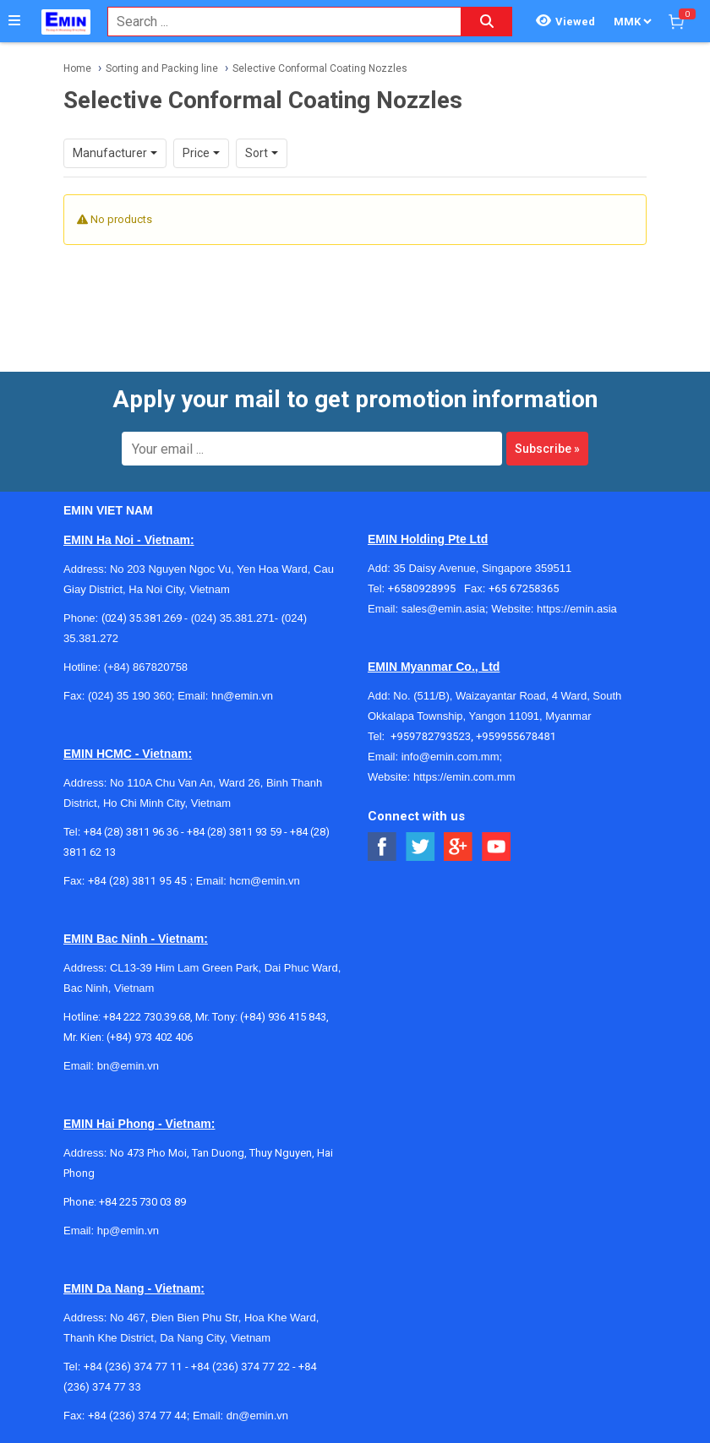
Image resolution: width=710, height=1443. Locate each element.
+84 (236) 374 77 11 (133, 1366)
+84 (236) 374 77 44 (137, 1415)
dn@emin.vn (257, 1415)
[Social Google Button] (458, 847)
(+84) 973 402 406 (149, 1037)
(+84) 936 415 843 (283, 1016)
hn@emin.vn (242, 695)
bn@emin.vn (128, 1065)
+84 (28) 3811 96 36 (131, 831)
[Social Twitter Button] (420, 847)
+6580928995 (426, 588)
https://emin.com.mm (464, 777)
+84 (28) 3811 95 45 (137, 880)
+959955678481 (516, 736)
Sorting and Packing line (162, 68)
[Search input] (275, 21)
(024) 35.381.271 (233, 618)
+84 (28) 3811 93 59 (234, 831)
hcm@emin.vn (264, 880)
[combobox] (275, 21)
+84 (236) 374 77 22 (240, 1366)
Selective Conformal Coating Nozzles (319, 68)
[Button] (14, 21)
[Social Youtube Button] (496, 847)
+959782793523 (430, 736)
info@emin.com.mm (450, 756)
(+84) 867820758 (146, 667)
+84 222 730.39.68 (146, 1016)
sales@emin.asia (443, 608)
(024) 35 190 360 (130, 695)
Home (77, 68)
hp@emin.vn (128, 1230)
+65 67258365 (524, 588)
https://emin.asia (577, 608)
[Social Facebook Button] (382, 847)
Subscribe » (547, 448)
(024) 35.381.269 (141, 618)
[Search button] (487, 21)
